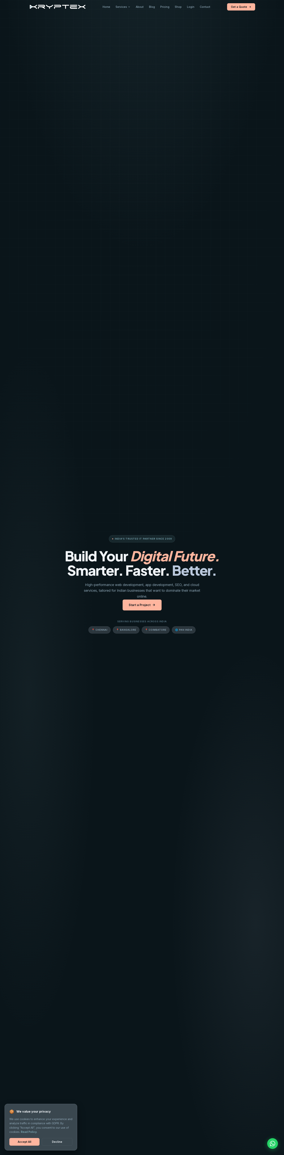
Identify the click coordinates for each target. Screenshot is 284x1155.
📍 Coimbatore (156, 629)
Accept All (24, 1141)
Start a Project (142, 605)
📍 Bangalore (126, 629)
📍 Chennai (99, 629)
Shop (178, 6)
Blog (152, 6)
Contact (205, 6)
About (140, 6)
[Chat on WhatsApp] (272, 1143)
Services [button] (123, 6)
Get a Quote (241, 6)
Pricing (164, 6)
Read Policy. (29, 1131)
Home (106, 6)
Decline (57, 1141)
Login (190, 6)
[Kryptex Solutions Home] (57, 7)
